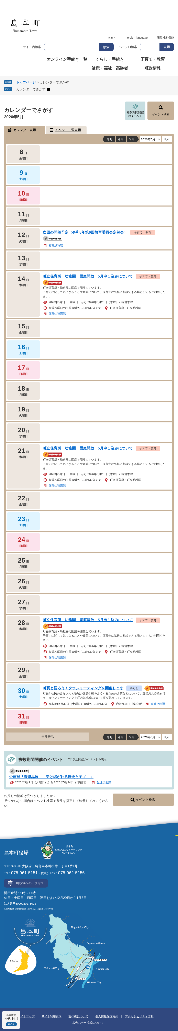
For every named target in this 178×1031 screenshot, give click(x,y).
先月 (110, 139)
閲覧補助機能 (165, 37)
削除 (48, 89)
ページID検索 (128, 47)
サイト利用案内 (52, 1016)
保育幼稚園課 (57, 313)
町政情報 (152, 68)
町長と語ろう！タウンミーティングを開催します (83, 688)
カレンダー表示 (24, 130)
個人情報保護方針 (106, 1016)
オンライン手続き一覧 (67, 59)
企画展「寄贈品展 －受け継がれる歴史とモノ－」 (51, 777)
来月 (132, 139)
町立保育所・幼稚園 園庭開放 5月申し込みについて (88, 276)
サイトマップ (26, 1016)
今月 (121, 139)
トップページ (26, 82)
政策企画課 (158, 703)
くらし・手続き (110, 59)
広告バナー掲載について (88, 1022)
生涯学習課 (104, 782)
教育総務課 (56, 245)
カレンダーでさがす (31, 89)
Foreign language (136, 37)
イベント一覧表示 (68, 130)
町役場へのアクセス (30, 883)
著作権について (78, 1016)
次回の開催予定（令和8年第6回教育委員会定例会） (85, 232)
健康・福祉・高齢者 (109, 68)
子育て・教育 (152, 59)
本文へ (112, 37)
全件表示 (48, 736)
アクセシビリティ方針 (139, 1016)
